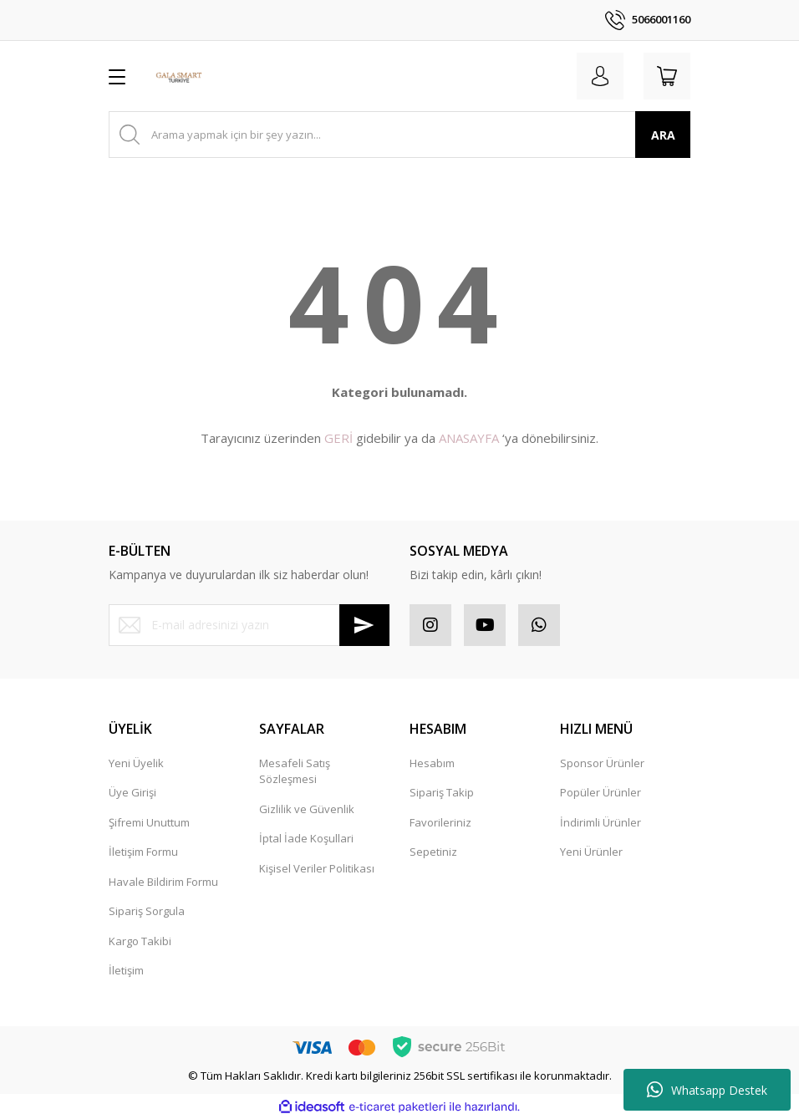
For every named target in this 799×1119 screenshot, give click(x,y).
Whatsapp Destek (707, 1090)
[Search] (399, 134)
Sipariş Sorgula (147, 910)
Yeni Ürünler (591, 851)
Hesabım (432, 763)
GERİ (338, 438)
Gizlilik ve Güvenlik (306, 808)
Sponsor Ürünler (602, 763)
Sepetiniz (433, 851)
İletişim (126, 970)
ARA (663, 135)
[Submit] (364, 625)
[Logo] (178, 76)
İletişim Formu (143, 851)
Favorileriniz (440, 822)
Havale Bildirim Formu (163, 881)
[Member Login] (600, 76)
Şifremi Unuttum (149, 822)
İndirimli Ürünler (600, 822)
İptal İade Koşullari (306, 838)
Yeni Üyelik (136, 763)
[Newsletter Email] (249, 625)
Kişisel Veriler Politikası (316, 868)
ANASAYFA (469, 438)
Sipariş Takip (442, 792)
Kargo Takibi (140, 941)
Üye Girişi (132, 792)
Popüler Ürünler (600, 792)
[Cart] (667, 76)
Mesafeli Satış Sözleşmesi (294, 771)
